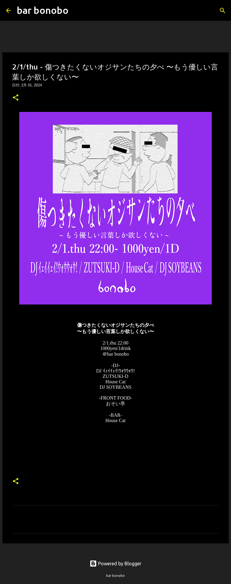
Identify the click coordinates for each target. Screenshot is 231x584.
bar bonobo (43, 10)
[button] (15, 98)
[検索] (77, 10)
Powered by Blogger (115, 563)
